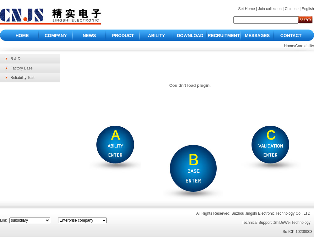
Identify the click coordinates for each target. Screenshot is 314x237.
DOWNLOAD (190, 35)
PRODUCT (123, 35)
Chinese (292, 9)
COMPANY (56, 35)
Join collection (270, 9)
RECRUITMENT (224, 35)
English (308, 9)
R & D (15, 59)
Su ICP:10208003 (297, 231)
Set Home (246, 9)
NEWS (89, 35)
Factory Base (21, 68)
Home (289, 46)
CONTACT (290, 35)
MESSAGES (257, 35)
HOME (22, 35)
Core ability (304, 46)
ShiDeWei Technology (292, 222)
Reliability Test (22, 77)
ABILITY (156, 35)
